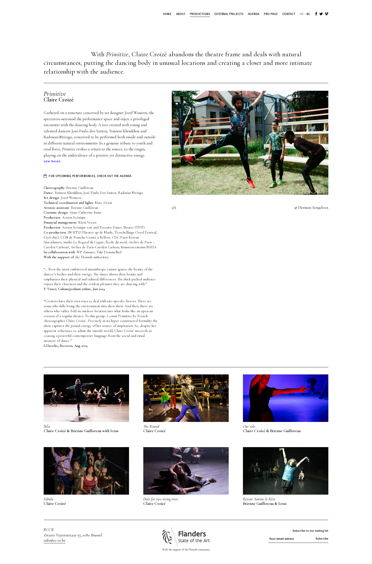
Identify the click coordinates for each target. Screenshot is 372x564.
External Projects (229, 14)
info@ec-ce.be (54, 540)
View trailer (52, 161)
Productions (200, 14)
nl (308, 14)
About (181, 14)
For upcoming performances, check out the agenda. (90, 176)
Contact (288, 14)
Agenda (254, 14)
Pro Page (271, 14)
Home (167, 14)
